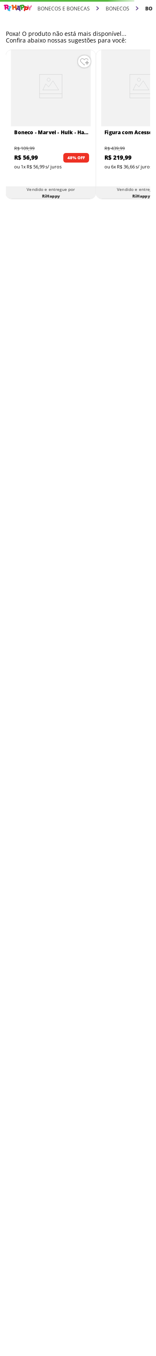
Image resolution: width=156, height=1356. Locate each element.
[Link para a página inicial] (17, 8)
